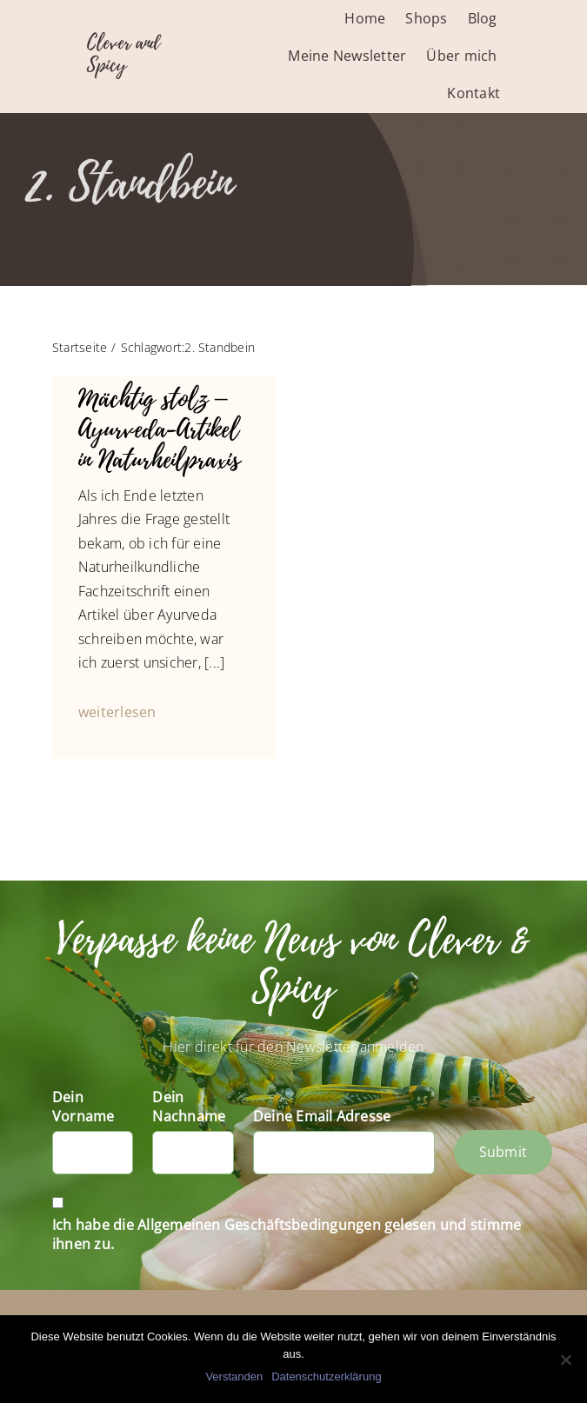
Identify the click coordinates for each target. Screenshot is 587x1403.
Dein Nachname (188, 1106)
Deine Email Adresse (322, 1116)
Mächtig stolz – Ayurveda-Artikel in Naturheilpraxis (159, 429)
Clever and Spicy (123, 54)
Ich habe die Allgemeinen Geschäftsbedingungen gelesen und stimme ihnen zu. (286, 1234)
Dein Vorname (83, 1106)
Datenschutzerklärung (326, 1376)
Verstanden (234, 1376)
